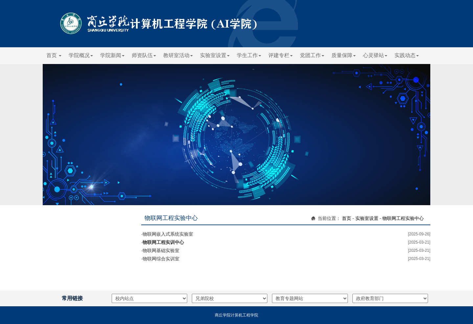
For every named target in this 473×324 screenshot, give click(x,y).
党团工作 (312, 55)
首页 (53, 55)
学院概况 (81, 55)
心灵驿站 (375, 55)
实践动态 (406, 55)
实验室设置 (215, 55)
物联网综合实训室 (161, 258)
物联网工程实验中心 (403, 218)
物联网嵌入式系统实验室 (168, 234)
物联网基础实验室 (161, 250)
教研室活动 (178, 55)
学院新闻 (112, 55)
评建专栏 (280, 55)
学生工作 (249, 55)
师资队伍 (144, 55)
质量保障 (343, 55)
